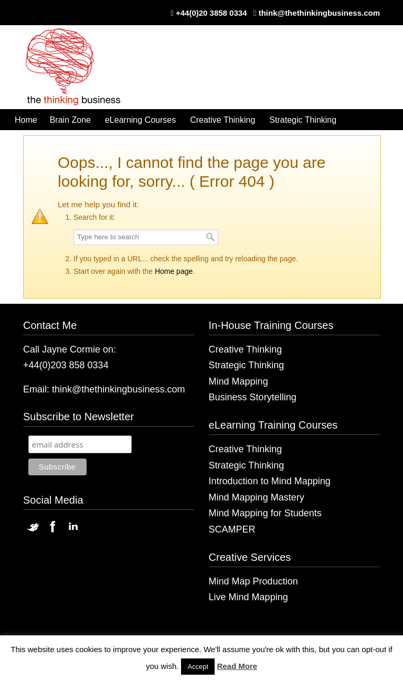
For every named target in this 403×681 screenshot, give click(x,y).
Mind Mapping (238, 381)
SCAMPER (232, 529)
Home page (174, 271)
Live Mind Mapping (248, 597)
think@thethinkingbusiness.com (319, 12)
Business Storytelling (252, 397)
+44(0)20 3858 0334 (211, 12)
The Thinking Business (78, 67)
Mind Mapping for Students (265, 513)
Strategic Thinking (246, 365)
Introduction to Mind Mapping (270, 481)
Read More (237, 666)
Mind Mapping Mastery (256, 497)
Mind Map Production (253, 581)
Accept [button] (197, 667)
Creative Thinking (245, 349)
